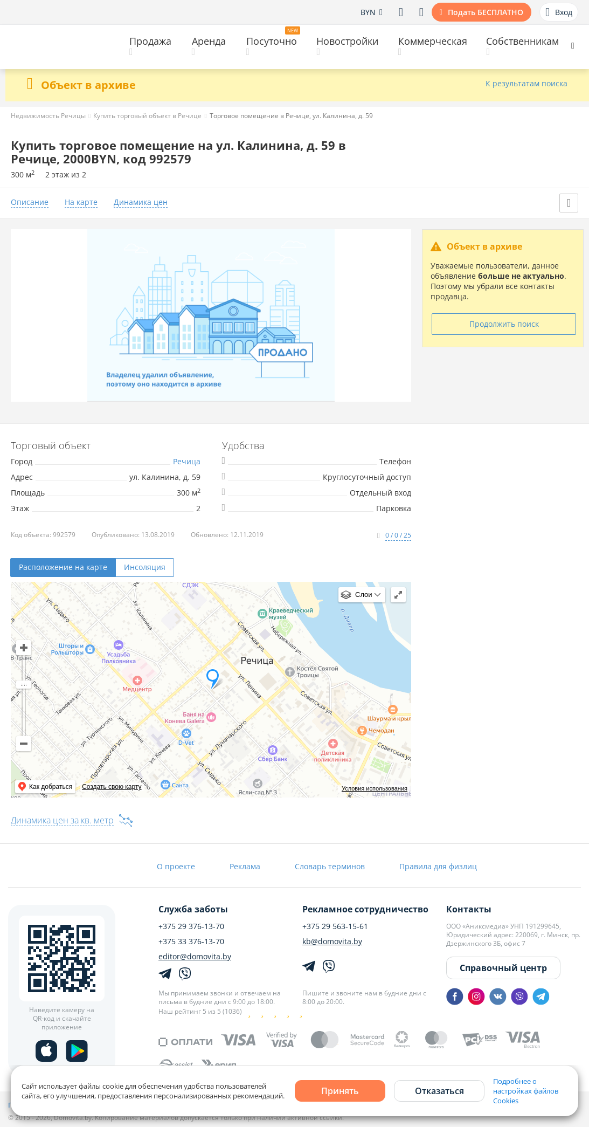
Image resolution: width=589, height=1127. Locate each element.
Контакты (468, 909)
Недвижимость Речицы (48, 115)
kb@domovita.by (332, 941)
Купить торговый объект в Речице (147, 115)
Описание (29, 202)
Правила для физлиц (438, 866)
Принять (340, 1091)
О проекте (176, 866)
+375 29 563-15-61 (335, 926)
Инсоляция (144, 567)
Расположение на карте (63, 567)
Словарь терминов (330, 866)
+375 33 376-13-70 (191, 941)
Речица (186, 461)
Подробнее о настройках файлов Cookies (525, 1090)
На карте (81, 202)
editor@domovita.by (194, 956)
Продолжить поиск (504, 324)
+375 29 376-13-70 (191, 926)
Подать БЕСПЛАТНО (485, 12)
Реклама (245, 866)
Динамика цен (141, 202)
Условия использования (374, 788)
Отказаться (439, 1091)
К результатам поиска (526, 83)
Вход (558, 12)
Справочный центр (503, 968)
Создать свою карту (111, 787)
